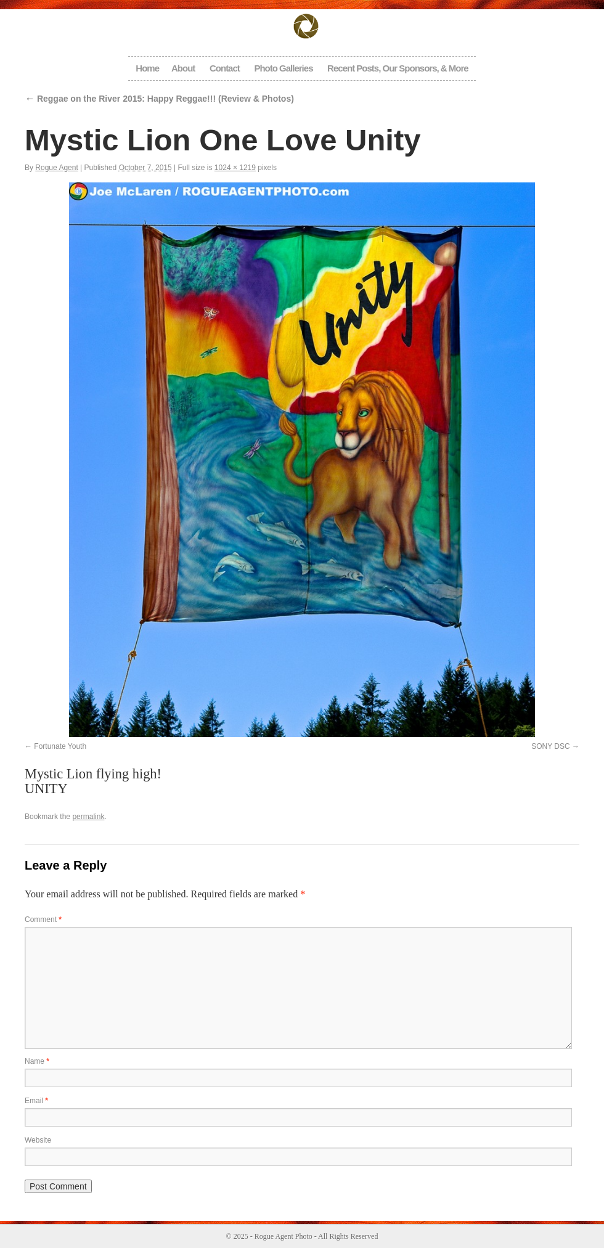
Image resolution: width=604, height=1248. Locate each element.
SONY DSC (550, 746)
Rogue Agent (56, 167)
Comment (43, 919)
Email (36, 1100)
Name (37, 1061)
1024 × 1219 (235, 167)
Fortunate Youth (60, 746)
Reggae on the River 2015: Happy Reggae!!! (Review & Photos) (159, 99)
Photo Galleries (283, 68)
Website (38, 1140)
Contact (225, 68)
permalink (88, 816)
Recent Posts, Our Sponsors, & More (397, 68)
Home (147, 68)
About (183, 68)
